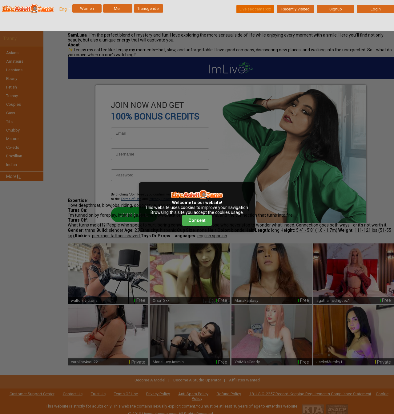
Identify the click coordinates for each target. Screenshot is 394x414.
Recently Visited (295, 9)
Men (118, 8)
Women (87, 8)
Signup (335, 9)
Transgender (148, 8)
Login (376, 9)
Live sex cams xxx (255, 9)
